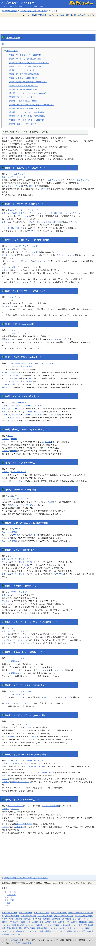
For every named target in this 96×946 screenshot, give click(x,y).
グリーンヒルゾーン (19, 631)
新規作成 (69, 15)
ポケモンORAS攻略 (41, 913)
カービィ (22, 652)
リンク (10, 363)
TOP (4, 44)
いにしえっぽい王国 (53, 213)
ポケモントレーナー (27, 760)
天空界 (14, 439)
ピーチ (27, 210)
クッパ (44, 183)
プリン (49, 760)
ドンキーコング (23, 216)
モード (8, 138)
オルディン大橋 (17, 366)
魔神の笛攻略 (41, 928)
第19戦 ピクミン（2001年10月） (23, 124)
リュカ (10, 496)
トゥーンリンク (48, 363)
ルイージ (18, 210)
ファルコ (22, 691)
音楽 (8, 903)
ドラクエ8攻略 (58, 922)
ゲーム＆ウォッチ (20, 168)
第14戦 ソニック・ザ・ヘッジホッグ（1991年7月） (31, 105)
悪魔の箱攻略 (12, 928)
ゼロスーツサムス (21, 402)
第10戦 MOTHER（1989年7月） (23, 89)
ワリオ (28, 715)
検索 (44, 15)
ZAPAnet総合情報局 (10, 11)
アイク (10, 529)
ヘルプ (50, 15)
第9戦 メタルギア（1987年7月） (23, 85)
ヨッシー (18, 550)
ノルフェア (16, 405)
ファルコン (6, 601)
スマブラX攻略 (7, 919)
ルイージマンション (72, 213)
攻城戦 (14, 532)
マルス (18, 529)
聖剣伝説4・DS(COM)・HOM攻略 (37, 919)
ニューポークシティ (19, 499)
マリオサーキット (35, 213)
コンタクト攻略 (65, 928)
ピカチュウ (12, 760)
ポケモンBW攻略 (25, 913)
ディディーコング (30, 246)
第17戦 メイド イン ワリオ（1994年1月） (27, 116)
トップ (26, 15)
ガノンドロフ (34, 363)
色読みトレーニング (23, 931)
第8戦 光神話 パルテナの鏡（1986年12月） (28, 82)
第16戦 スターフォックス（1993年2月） (27, 112)
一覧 (32, 15)
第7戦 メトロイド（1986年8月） (23, 78)
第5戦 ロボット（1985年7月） (22, 70)
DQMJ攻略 (56, 919)
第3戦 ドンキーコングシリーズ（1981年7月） (29, 63)
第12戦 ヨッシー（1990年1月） (23, 97)
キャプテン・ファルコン (18, 592)
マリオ (15, 204)
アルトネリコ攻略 (12, 916)
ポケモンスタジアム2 (20, 763)
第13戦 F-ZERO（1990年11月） (23, 101)
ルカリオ (41, 760)
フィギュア (11, 895)
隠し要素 (10, 900)
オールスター (13, 37)
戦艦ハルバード (17, 661)
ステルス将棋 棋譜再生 (42, 931)
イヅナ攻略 (53, 928)
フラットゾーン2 (18, 177)
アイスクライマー (20, 291)
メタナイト (21, 658)
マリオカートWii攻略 (34, 925)
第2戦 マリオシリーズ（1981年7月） (25, 59)
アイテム (26, 156)
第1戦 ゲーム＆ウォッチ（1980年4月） (26, 55)
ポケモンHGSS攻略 (9, 913)
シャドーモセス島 (18, 472)
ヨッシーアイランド (19, 559)
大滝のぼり (16, 249)
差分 (75, 15)
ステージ (5, 177)
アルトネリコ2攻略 (28, 916)
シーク (24, 363)
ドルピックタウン (18, 213)
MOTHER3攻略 (18, 925)
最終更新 (38, 15)
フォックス (25, 685)
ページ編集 (60, 15)
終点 (8, 905)
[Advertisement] (48, 23)
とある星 (15, 809)
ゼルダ (15, 357)
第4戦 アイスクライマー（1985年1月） (26, 66)
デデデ (31, 658)
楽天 (83, 931)
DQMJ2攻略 (66, 919)
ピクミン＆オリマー (16, 806)
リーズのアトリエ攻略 (84, 916)
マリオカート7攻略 (51, 925)
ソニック (18, 622)
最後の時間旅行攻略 (27, 928)
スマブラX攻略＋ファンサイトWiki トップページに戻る (26, 878)
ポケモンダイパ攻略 (59, 913)
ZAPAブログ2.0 (8, 931)
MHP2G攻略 (65, 925)
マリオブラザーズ (18, 333)
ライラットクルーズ (19, 694)
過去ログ (81, 15)
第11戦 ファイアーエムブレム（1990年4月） (28, 93)
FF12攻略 (83, 922)
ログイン (91, 15)
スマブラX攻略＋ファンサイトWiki (18, 2)
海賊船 (29, 366)
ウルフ (31, 691)
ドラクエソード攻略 (17, 922)
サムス (10, 402)
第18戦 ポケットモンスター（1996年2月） (28, 120)
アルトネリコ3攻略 (45, 916)
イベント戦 (11, 892)
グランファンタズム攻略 (63, 916)
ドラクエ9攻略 (72, 922)
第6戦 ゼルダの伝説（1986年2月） (24, 74)
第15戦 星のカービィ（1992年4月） (25, 108)
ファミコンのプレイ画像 (62, 931)
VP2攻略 (18, 919)
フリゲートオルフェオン (32, 405)
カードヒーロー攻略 (81, 928)
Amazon (77, 931)
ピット (10, 436)
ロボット (16, 324)
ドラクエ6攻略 (32, 922)
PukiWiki (16, 940)
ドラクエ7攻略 (45, 922)
